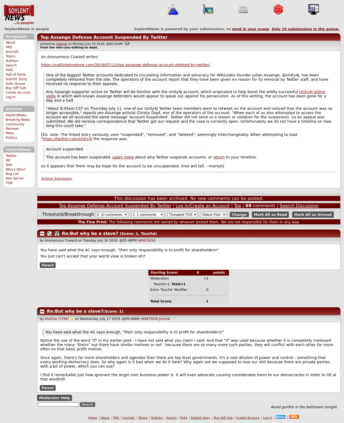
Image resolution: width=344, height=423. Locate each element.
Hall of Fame (16, 74)
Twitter (11, 156)
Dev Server (15, 178)
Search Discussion (299, 205)
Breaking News (18, 120)
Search (11, 65)
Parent (48, 265)
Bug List (12, 174)
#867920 (149, 319)
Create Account (18, 92)
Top (237, 205)
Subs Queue (15, 84)
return (219, 157)
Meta (10, 133)
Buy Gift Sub (16, 88)
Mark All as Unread (313, 215)
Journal (164, 319)
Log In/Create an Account (202, 205)
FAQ (9, 47)
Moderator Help (54, 398)
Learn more (123, 157)
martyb (61, 44)
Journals (12, 52)
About (10, 42)
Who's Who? (16, 169)
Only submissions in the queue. (306, 29)
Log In (11, 97)
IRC (8, 160)
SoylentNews (18, 15)
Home (92, 418)
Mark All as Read (270, 215)
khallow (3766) (57, 319)
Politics (11, 138)
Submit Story (16, 79)
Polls (9, 70)
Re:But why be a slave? (90, 233)
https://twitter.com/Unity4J (67, 139)
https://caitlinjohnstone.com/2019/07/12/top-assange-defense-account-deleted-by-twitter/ (125, 65)
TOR (9, 183)
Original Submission (56, 179)
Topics (11, 56)
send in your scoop (250, 29)
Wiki (9, 165)
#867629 (146, 240)
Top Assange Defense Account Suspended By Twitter (103, 37)
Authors (12, 61)
